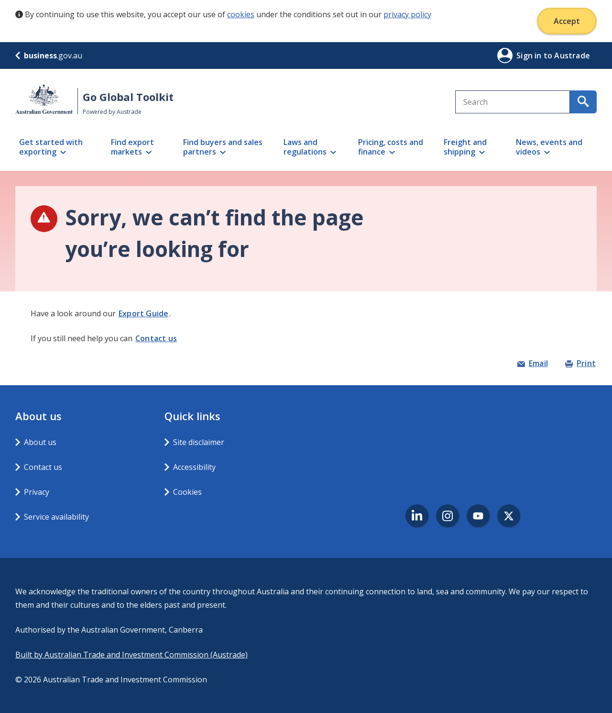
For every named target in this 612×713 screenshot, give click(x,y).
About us (40, 442)
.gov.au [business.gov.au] (48, 55)
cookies (240, 14)
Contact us (156, 338)
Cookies (187, 492)
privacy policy (407, 14)
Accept (567, 21)
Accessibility (194, 467)
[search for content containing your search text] (583, 101)
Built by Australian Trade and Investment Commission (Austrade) (131, 654)
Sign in (530, 55)
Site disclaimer (198, 442)
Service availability (56, 517)
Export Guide (143, 313)
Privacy (36, 492)
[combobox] (512, 101)
